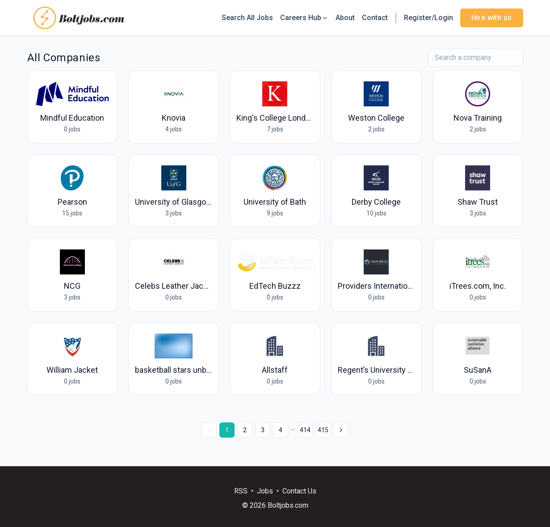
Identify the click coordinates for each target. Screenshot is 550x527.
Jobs (265, 491)
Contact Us (299, 491)
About (345, 17)
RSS (241, 491)
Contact (375, 17)
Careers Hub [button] (304, 17)
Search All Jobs (247, 17)
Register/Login (428, 17)
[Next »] (340, 430)
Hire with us (491, 17)
